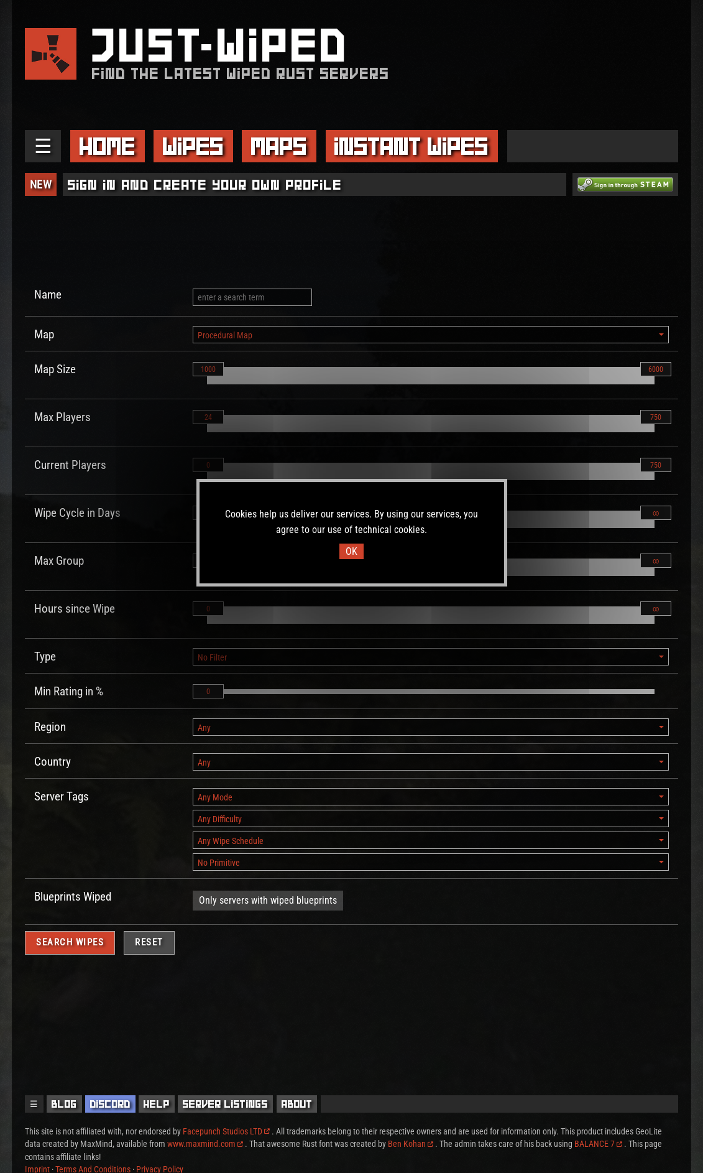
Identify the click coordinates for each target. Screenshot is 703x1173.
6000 (655, 369)
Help (157, 1104)
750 (655, 417)
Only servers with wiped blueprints (268, 900)
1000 (208, 369)
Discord (110, 1104)
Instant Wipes (411, 146)
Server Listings (225, 1104)
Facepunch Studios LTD (226, 1131)
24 (208, 417)
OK (351, 551)
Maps (279, 146)
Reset (149, 942)
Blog (64, 1104)
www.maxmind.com (205, 1144)
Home (108, 146)
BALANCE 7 (598, 1144)
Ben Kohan (410, 1144)
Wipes (193, 146)
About (297, 1104)
